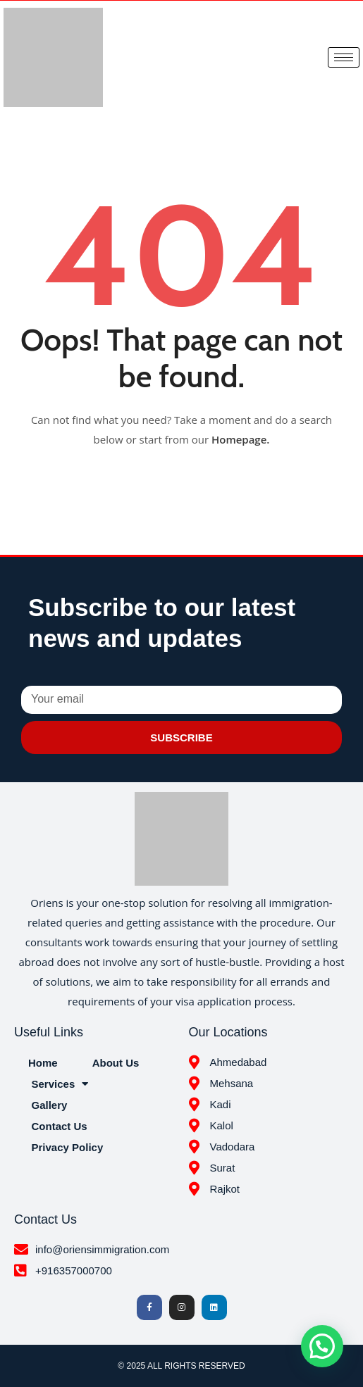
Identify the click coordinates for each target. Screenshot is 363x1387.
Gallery (50, 1105)
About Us (116, 1063)
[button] (322, 1346)
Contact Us (59, 1126)
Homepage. (240, 439)
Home (43, 1063)
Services (60, 1084)
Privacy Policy (68, 1147)
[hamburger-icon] (343, 57)
